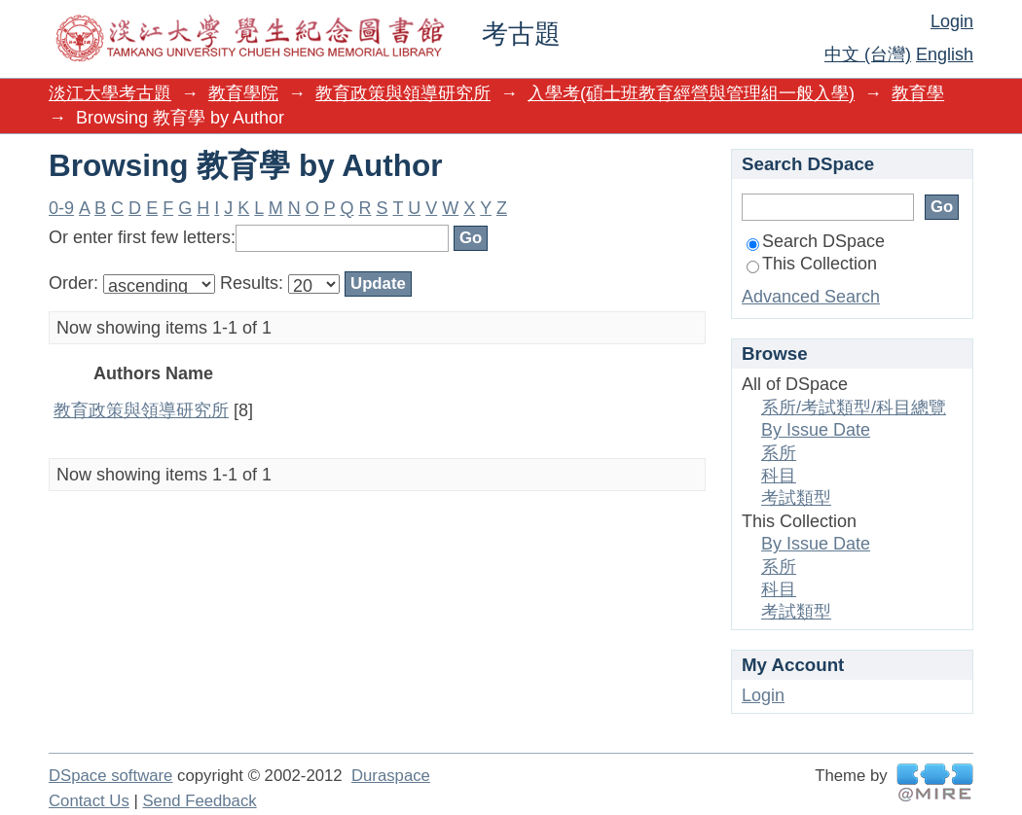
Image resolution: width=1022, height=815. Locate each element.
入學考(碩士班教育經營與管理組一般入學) (691, 93)
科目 (778, 475)
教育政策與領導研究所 (403, 93)
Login (952, 21)
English (944, 54)
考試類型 (796, 498)
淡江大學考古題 (110, 93)
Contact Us (89, 801)
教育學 (918, 93)
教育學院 (243, 93)
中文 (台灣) (867, 54)
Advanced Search (811, 296)
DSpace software (110, 775)
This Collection (812, 263)
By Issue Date (815, 430)
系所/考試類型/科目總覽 (853, 407)
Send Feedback (199, 801)
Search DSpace (816, 241)
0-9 (61, 208)
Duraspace (390, 775)
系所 (778, 453)
